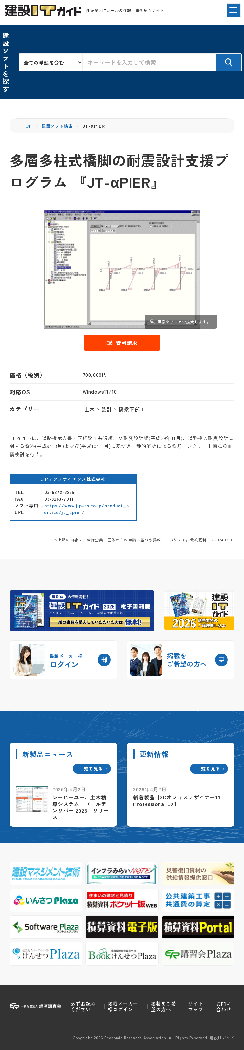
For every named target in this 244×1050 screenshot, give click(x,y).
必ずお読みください (83, 1006)
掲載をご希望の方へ (163, 1006)
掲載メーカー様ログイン (123, 1006)
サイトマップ (195, 1006)
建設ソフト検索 (59, 126)
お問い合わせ (223, 1006)
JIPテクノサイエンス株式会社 (73, 479)
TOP (27, 126)
